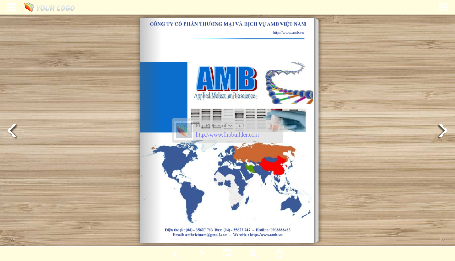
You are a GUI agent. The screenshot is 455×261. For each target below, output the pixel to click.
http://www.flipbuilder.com (227, 135)
